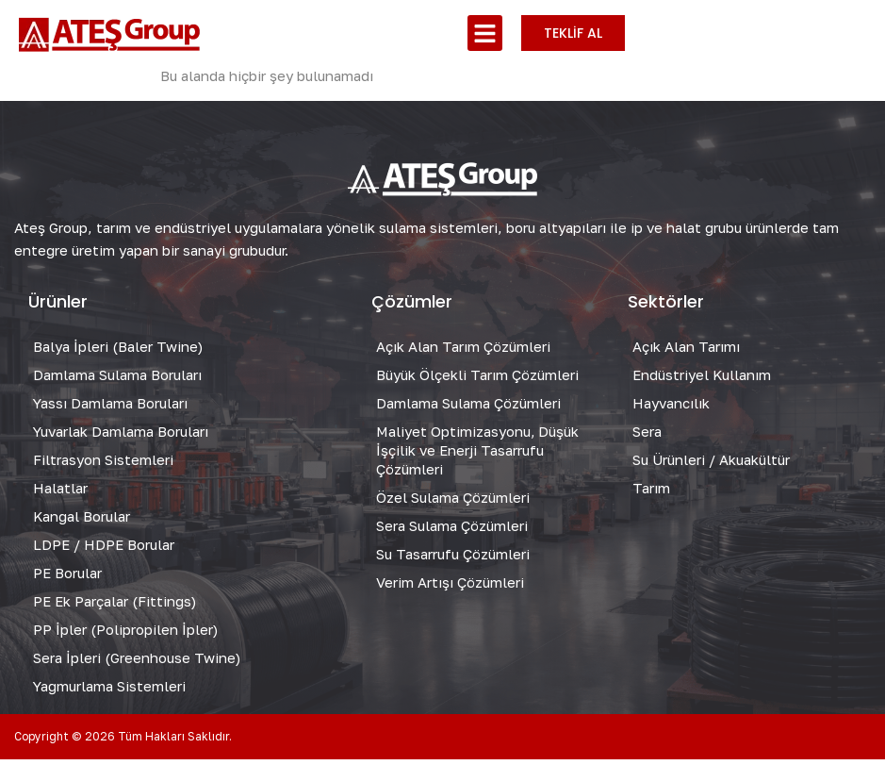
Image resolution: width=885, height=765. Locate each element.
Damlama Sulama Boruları (117, 380)
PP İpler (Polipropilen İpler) (125, 634)
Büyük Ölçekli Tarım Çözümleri (477, 380)
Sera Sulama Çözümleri (452, 531)
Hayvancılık (671, 408)
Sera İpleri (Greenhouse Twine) (136, 663)
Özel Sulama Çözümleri (453, 502)
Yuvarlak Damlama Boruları (121, 436)
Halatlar (60, 493)
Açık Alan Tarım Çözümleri (463, 351)
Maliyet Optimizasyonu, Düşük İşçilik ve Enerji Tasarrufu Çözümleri (478, 455)
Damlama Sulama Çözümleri (468, 408)
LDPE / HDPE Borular (103, 549)
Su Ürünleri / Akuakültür (711, 465)
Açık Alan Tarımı (686, 351)
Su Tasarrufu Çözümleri (453, 559)
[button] (485, 33)
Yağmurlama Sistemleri (110, 691)
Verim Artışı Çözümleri (450, 587)
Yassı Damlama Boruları (110, 408)
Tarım (651, 493)
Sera (647, 436)
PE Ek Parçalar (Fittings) (114, 606)
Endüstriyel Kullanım (702, 380)
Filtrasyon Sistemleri (103, 465)
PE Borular (67, 578)
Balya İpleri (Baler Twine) (118, 351)
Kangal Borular (82, 521)
